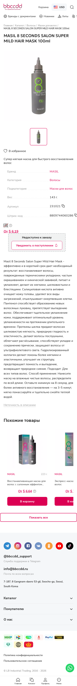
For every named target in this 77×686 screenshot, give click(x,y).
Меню (59, 681)
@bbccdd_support (18, 556)
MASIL (54, 171)
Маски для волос (61, 188)
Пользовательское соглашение (23, 660)
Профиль (45, 681)
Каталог (31, 681)
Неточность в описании (20, 405)
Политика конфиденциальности (23, 655)
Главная (18, 681)
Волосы (55, 179)
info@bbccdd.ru (16, 569)
